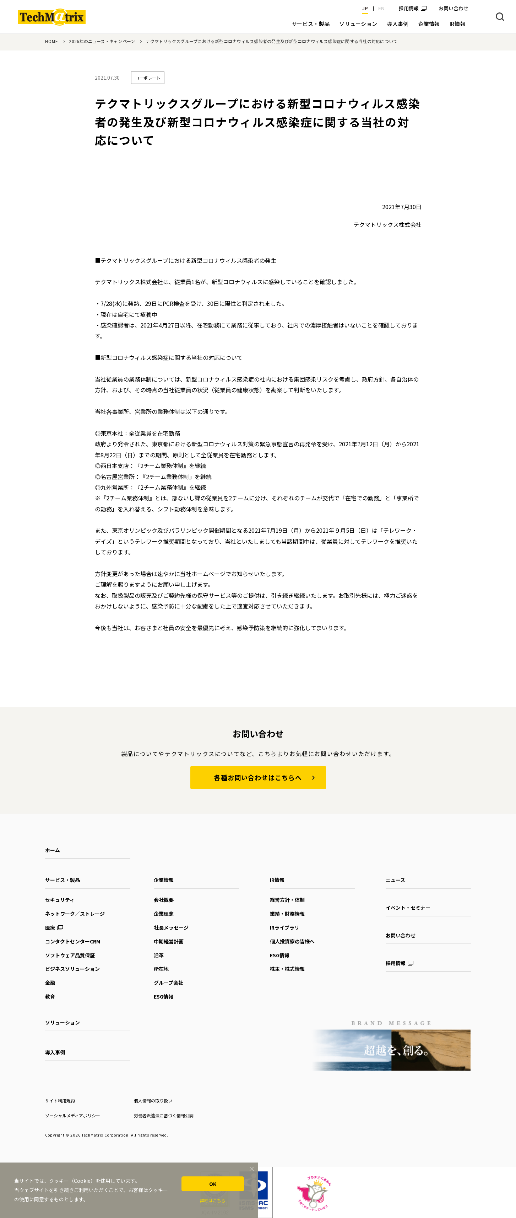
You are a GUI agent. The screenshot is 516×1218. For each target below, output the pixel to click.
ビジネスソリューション (72, 968)
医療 (50, 927)
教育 (50, 996)
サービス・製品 (62, 879)
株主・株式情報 (287, 968)
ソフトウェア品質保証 (70, 955)
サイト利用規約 (60, 1100)
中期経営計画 (169, 941)
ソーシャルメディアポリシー (72, 1115)
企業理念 (164, 913)
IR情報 (277, 879)
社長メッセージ (171, 927)
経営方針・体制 (287, 899)
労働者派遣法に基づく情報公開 (164, 1115)
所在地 (161, 968)
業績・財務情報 (287, 913)
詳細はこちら (213, 1200)
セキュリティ (60, 899)
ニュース (395, 879)
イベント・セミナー (408, 907)
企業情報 (164, 879)
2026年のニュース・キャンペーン (102, 41)
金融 (50, 982)
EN (381, 8)
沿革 (159, 955)
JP (365, 8)
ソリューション (62, 1022)
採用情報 (409, 8)
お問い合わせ (400, 935)
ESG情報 (163, 996)
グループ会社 (168, 982)
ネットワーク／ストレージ (75, 913)
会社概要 (164, 899)
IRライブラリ (284, 927)
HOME (52, 41)
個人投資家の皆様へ (292, 941)
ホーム (52, 849)
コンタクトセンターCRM (72, 941)
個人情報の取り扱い (153, 1100)
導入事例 (55, 1052)
